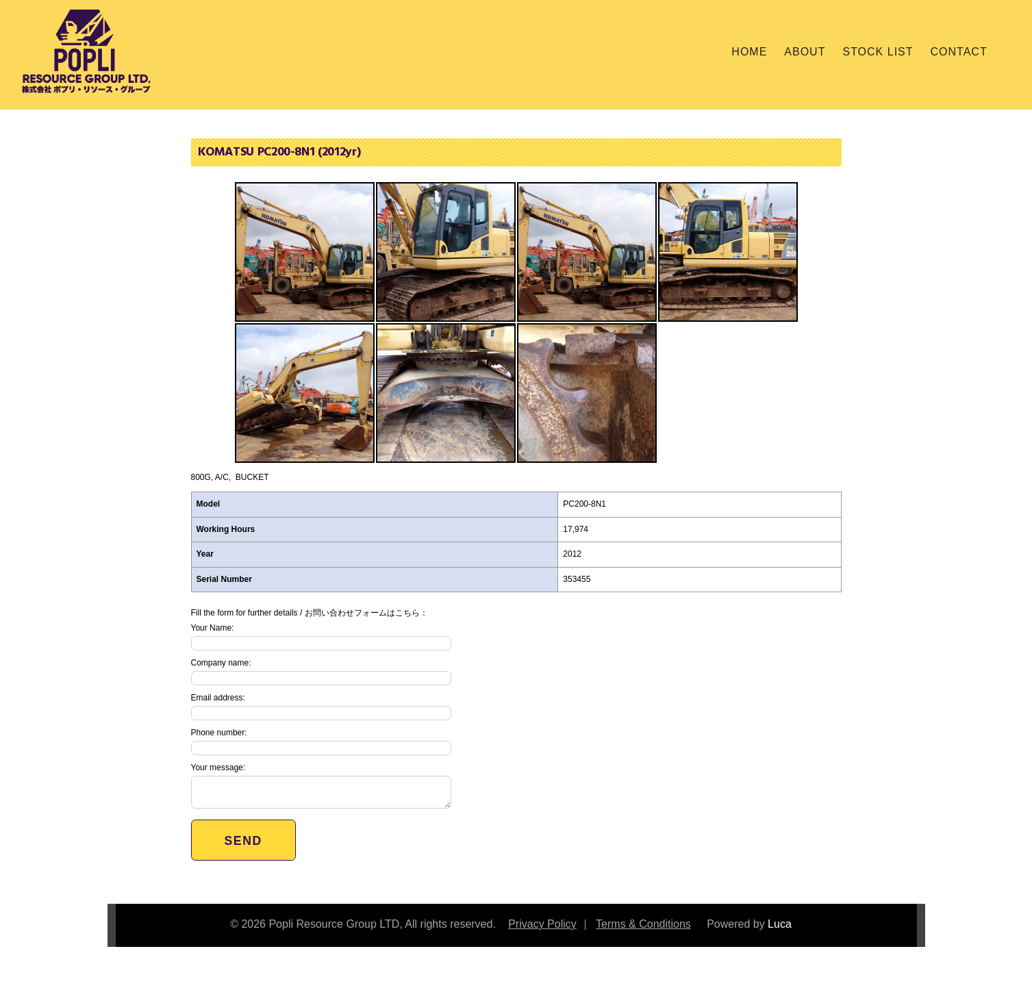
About (804, 52)
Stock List (877, 52)
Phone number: (321, 741)
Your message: (321, 786)
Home (749, 52)
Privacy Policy (542, 924)
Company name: (321, 671)
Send (243, 841)
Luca (780, 924)
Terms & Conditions (643, 924)
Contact (959, 52)
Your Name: (321, 636)
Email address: (321, 706)
